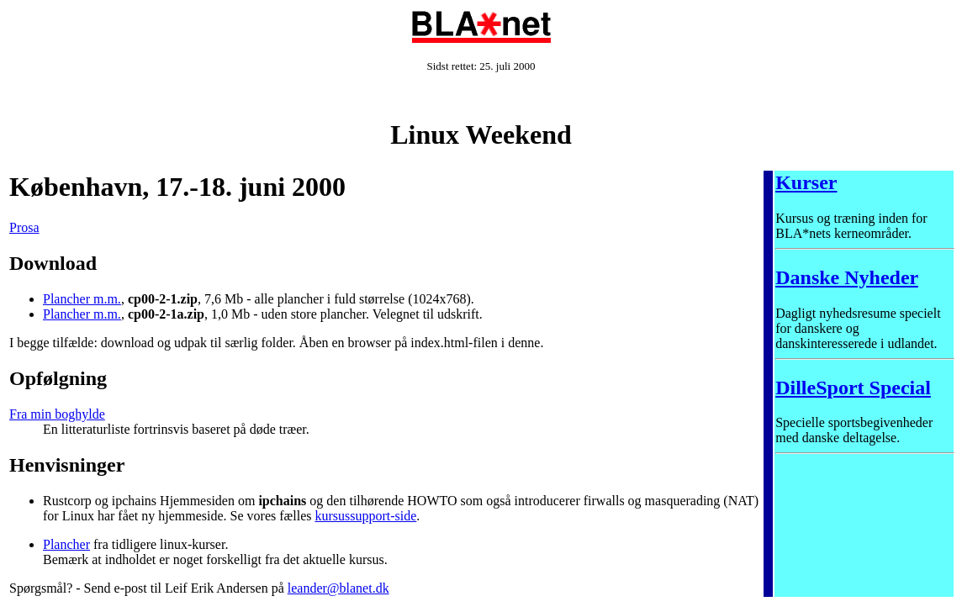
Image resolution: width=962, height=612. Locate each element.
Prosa (24, 227)
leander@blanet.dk (338, 588)
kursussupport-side (365, 516)
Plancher (66, 544)
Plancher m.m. (82, 299)
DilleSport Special (853, 387)
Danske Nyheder (846, 277)
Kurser (806, 182)
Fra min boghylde (57, 414)
